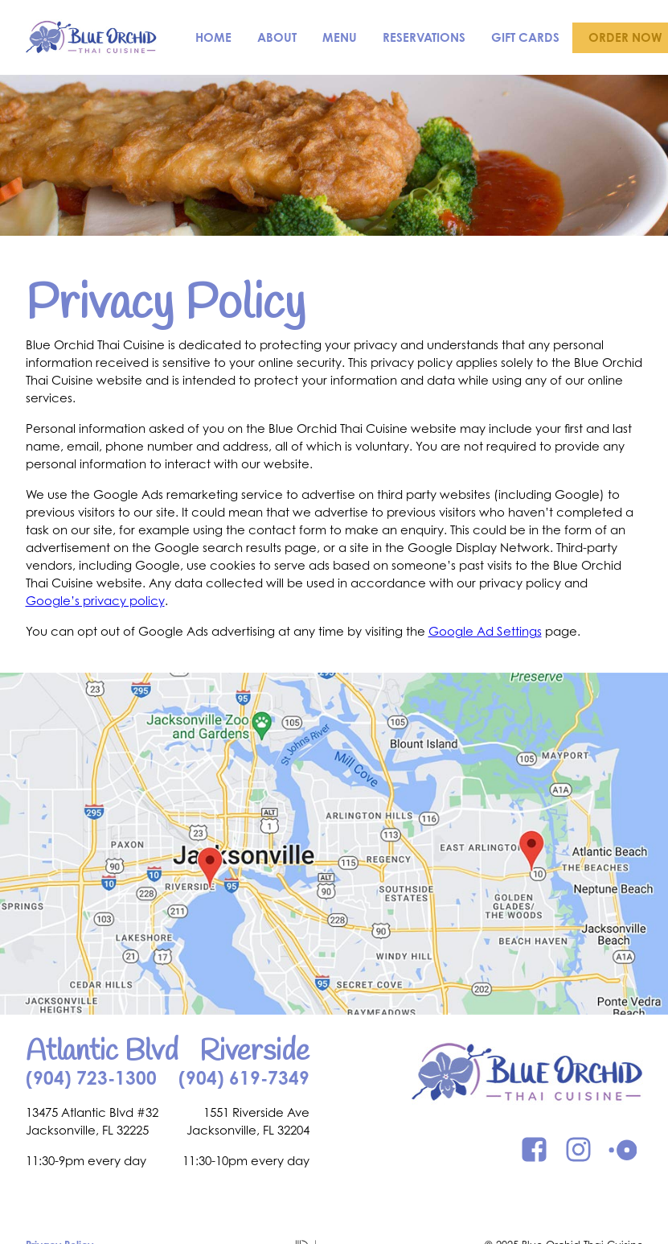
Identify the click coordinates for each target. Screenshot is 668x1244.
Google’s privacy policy (95, 600)
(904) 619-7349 (243, 1077)
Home (213, 37)
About (277, 37)
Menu (339, 37)
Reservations (424, 37)
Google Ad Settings (485, 631)
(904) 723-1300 (91, 1077)
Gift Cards (525, 37)
